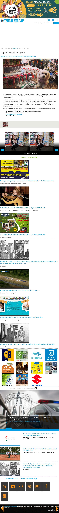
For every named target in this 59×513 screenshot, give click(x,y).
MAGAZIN (15, 48)
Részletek (49, 510)
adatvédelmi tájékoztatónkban (10, 506)
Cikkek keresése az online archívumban (20, 479)
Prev (8, 424)
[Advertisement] (29, 35)
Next (56, 424)
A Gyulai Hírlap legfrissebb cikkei (22, 388)
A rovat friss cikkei (28, 157)
